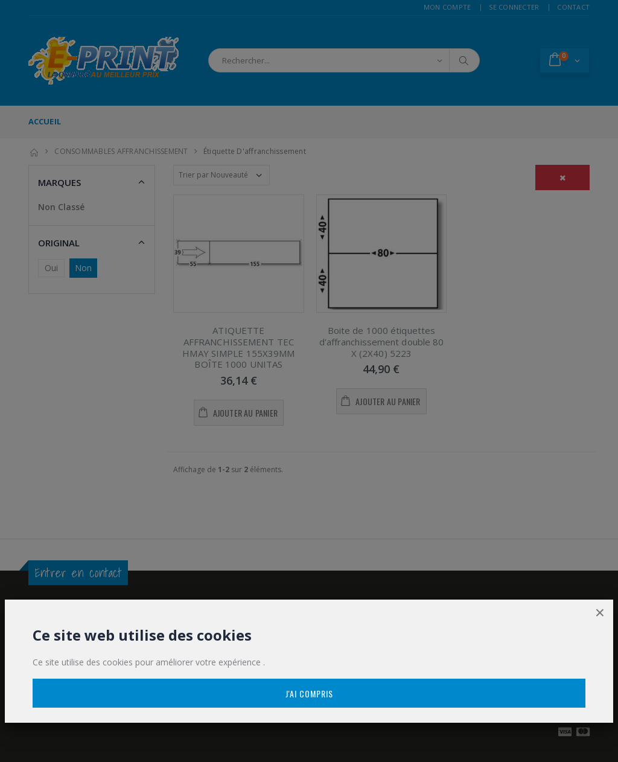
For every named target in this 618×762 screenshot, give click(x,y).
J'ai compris (309, 693)
